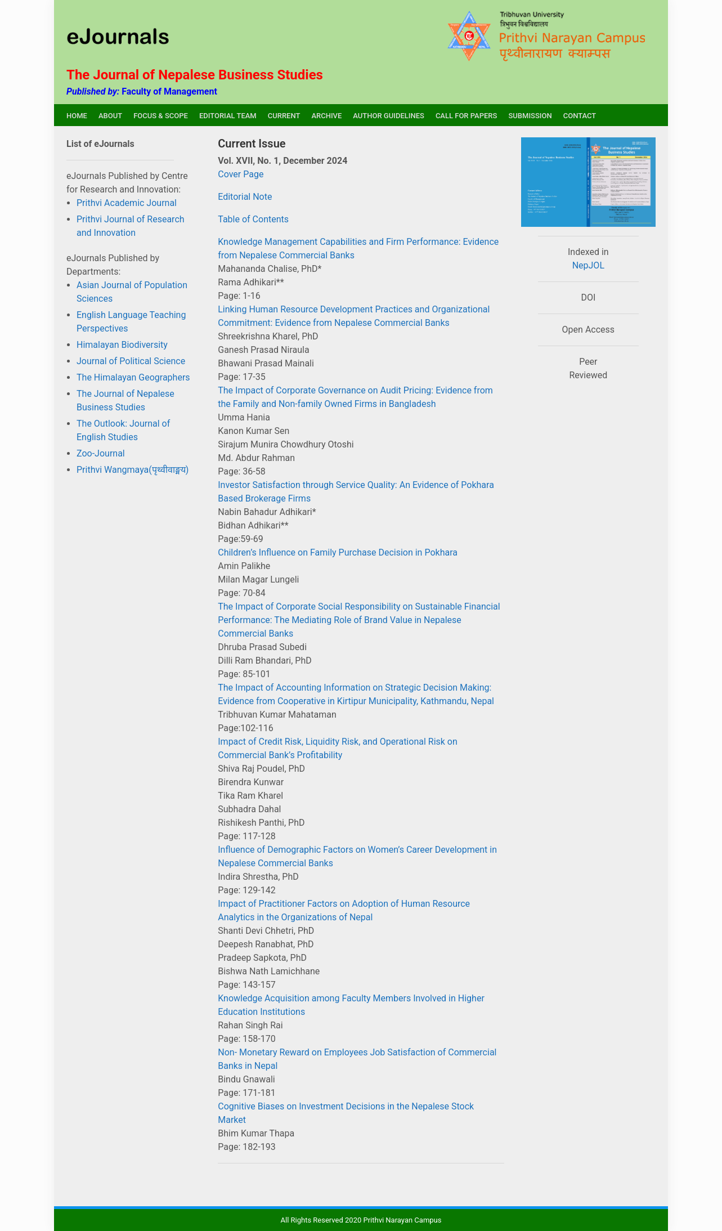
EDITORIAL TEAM (228, 115)
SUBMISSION (529, 115)
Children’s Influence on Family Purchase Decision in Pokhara (338, 552)
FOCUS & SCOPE (160, 115)
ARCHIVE (326, 115)
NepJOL (588, 265)
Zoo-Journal (101, 453)
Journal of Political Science (131, 361)
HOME (76, 115)
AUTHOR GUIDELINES (388, 115)
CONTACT (580, 115)
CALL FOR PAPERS (466, 115)
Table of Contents (253, 219)
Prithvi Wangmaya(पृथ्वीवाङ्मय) (133, 469)
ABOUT (110, 115)
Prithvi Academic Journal (127, 203)
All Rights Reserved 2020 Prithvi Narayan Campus (361, 1220)
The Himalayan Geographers (133, 377)
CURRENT (284, 115)
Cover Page (240, 174)
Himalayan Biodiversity (122, 344)
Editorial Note (245, 196)
